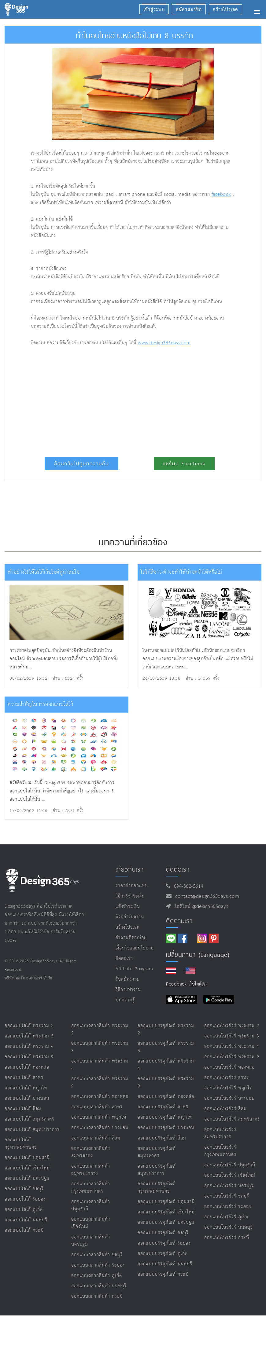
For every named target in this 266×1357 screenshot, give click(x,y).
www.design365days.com (164, 343)
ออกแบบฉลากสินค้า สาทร (97, 1107)
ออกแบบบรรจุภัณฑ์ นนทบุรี (165, 1264)
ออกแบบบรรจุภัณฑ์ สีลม (162, 1138)
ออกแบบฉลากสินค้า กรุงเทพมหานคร (90, 1187)
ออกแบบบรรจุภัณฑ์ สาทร (163, 1107)
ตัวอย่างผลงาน (130, 917)
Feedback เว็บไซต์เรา (187, 984)
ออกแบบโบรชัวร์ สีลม (225, 1109)
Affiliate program (134, 969)
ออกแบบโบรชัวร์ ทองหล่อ (229, 1067)
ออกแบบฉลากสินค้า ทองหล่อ (99, 1096)
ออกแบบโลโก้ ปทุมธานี (27, 1158)
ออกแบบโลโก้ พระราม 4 (29, 1046)
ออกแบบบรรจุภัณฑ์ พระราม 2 (166, 1029)
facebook (221, 194)
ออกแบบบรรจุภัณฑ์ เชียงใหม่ (166, 1212)
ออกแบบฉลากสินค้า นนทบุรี (99, 1286)
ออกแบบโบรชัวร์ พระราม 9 (231, 1057)
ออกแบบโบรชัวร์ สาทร (226, 1078)
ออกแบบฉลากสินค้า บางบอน (99, 1128)
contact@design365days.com (205, 896)
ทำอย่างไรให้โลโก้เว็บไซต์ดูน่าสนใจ (43, 572)
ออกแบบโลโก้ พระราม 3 (29, 1036)
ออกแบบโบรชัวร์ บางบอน (229, 1098)
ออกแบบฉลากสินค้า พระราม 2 (99, 1029)
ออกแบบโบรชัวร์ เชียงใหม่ (229, 1175)
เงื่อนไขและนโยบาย (135, 948)
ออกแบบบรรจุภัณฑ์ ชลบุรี (163, 1233)
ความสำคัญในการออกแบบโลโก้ (40, 704)
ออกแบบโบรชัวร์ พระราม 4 (231, 1046)
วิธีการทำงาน (128, 990)
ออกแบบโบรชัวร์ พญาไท (228, 1088)
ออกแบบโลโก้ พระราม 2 (29, 1026)
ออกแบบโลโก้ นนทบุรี (26, 1220)
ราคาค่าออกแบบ (132, 886)
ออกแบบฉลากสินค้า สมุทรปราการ (90, 1170)
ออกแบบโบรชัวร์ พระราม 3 (231, 1036)
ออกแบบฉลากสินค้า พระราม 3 (99, 1047)
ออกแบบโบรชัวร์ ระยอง (227, 1206)
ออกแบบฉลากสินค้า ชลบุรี (97, 1255)
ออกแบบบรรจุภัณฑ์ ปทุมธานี (166, 1202)
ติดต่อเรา (124, 958)
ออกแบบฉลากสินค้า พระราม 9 (99, 1082)
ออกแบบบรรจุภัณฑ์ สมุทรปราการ (157, 1170)
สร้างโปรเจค (128, 927)
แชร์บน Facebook (184, 463)
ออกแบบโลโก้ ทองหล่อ (27, 1067)
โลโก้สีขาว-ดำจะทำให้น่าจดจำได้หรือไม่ (181, 572)
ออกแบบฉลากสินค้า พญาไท (98, 1117)
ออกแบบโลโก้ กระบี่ (24, 1230)
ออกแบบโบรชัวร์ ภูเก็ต (226, 1217)
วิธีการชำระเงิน (130, 896)
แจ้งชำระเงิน (128, 906)
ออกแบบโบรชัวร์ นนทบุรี (228, 1227)
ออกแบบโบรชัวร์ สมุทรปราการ (220, 1133)
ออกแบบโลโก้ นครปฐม (27, 1178)
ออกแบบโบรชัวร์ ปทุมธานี (229, 1165)
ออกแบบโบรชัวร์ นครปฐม (229, 1186)
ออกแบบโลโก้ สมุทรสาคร (29, 1119)
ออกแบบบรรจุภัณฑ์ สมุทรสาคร (157, 1152)
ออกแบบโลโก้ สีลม (23, 1109)
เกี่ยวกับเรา (130, 869)
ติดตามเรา (179, 921)
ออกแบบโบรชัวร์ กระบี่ (226, 1238)
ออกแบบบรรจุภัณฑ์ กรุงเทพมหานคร (157, 1187)
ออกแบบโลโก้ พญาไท (26, 1088)
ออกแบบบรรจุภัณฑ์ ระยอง (164, 1243)
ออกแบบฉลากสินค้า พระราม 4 (99, 1065)
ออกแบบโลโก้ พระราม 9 (29, 1057)
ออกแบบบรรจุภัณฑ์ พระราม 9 (166, 1082)
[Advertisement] (103, 399)
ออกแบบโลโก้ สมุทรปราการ (32, 1129)
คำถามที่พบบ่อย (131, 938)
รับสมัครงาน (128, 979)
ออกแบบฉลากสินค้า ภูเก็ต (96, 1275)
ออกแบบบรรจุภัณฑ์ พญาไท (165, 1117)
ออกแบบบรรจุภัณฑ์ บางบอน (166, 1128)
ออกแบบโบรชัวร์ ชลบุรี (226, 1196)
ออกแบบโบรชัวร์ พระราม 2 (231, 1026)
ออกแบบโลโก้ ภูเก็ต (24, 1209)
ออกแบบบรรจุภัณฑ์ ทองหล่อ (166, 1096)
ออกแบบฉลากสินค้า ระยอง (98, 1265)
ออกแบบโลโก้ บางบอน (27, 1098)
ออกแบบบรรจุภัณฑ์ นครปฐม (166, 1222)
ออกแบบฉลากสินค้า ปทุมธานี (90, 1205)
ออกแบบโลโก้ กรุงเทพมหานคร (21, 1143)
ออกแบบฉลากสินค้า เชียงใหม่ (90, 1223)
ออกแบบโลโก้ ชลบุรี (24, 1189)
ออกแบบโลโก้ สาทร (24, 1078)
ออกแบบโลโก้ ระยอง (25, 1199)
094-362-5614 (187, 886)
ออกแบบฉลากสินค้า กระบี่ (97, 1296)
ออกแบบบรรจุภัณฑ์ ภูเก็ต (163, 1253)
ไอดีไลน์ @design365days (200, 906)
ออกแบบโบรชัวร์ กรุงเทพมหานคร (220, 1151)
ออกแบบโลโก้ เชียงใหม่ (27, 1168)
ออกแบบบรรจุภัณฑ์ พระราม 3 (166, 1047)
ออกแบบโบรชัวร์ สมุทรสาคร (232, 1119)
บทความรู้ (125, 1000)
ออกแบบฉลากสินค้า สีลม (95, 1138)
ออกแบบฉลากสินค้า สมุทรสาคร (90, 1152)
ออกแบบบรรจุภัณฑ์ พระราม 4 (166, 1065)
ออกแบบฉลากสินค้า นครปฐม (90, 1241)
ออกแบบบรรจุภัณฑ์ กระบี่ (163, 1274)
